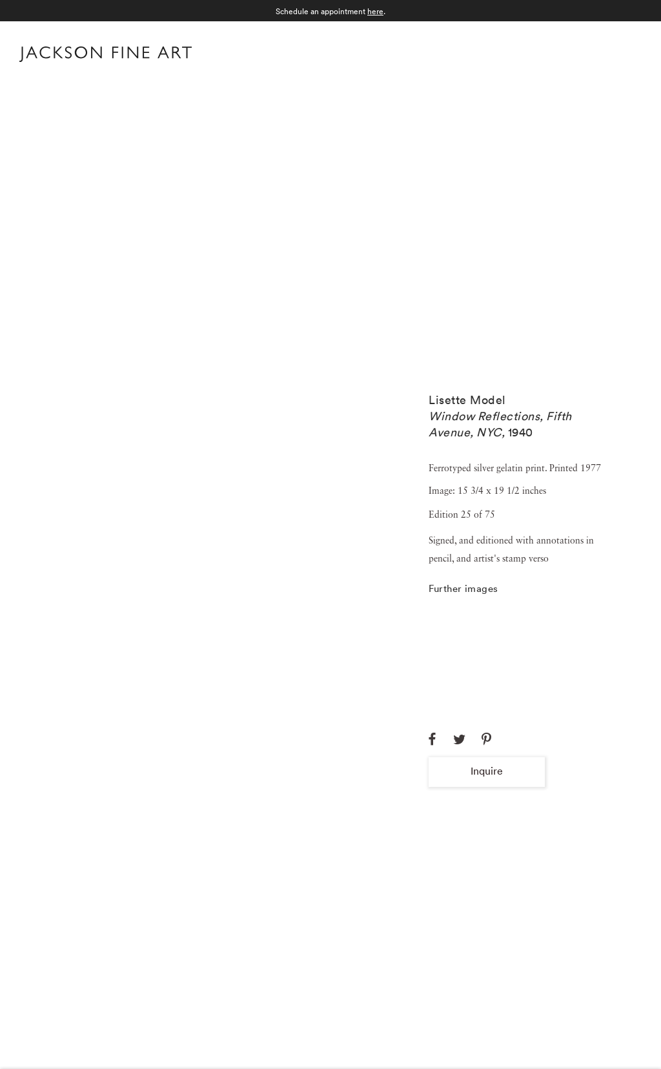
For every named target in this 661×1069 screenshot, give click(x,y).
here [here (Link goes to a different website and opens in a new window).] (375, 11)
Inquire (487, 770)
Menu (629, 52)
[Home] (105, 56)
